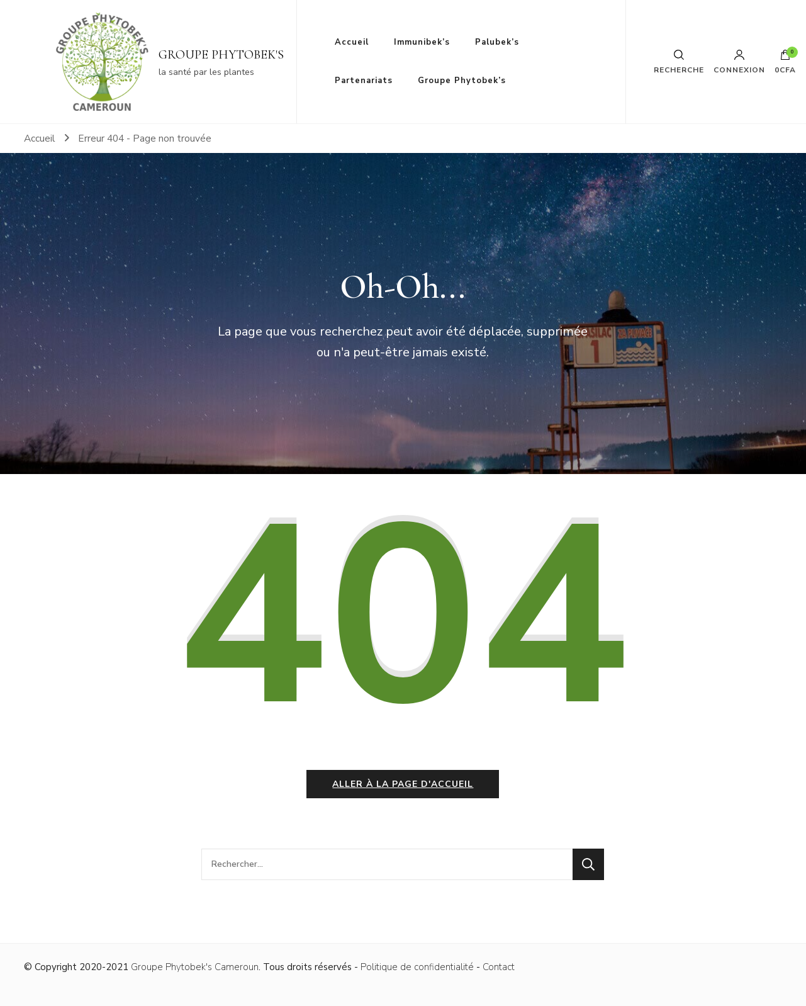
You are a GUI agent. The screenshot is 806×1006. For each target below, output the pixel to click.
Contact (499, 967)
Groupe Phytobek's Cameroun (195, 967)
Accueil (352, 42)
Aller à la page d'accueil (402, 784)
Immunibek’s (422, 42)
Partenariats (364, 80)
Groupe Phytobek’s (462, 80)
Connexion (739, 62)
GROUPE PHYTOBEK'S (221, 54)
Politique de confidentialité (417, 967)
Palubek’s (497, 42)
